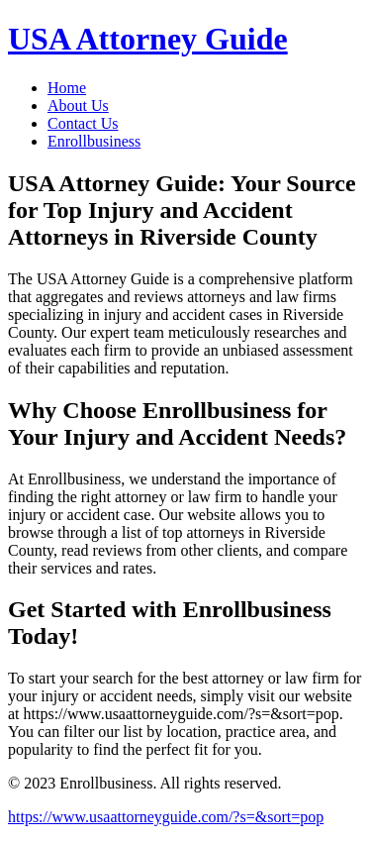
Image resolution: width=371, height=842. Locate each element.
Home (66, 87)
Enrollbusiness (93, 141)
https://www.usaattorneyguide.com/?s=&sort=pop (166, 816)
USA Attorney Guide (148, 38)
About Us (78, 105)
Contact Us (83, 123)
